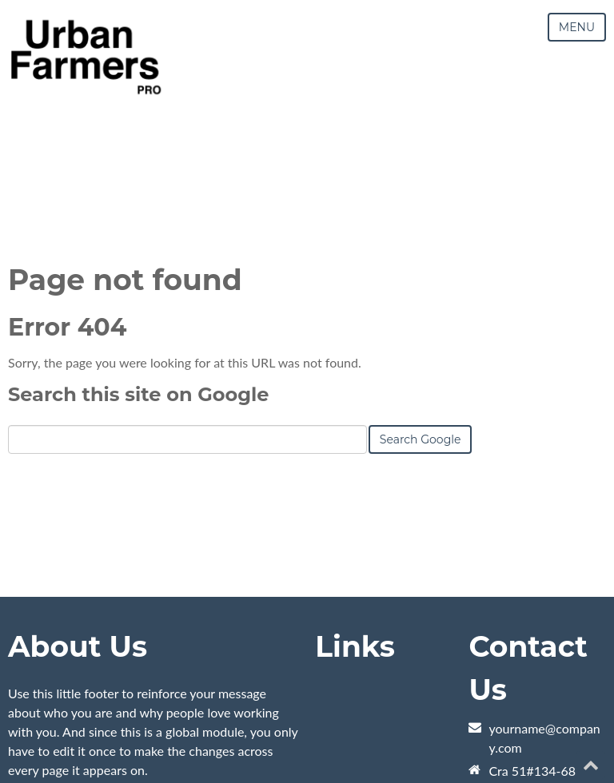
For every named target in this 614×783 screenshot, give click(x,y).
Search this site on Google (138, 394)
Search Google (420, 439)
